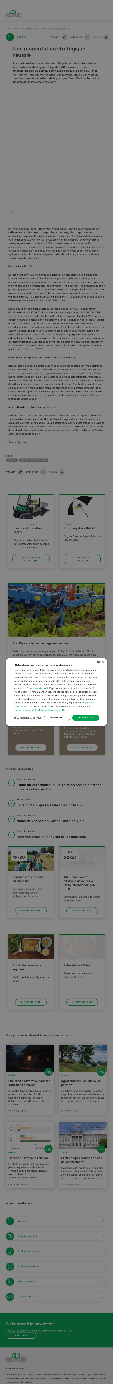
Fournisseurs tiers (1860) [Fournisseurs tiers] (39, 685)
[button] (27, 723)
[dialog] (56, 692)
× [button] (102, 659)
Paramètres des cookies (26, 706)
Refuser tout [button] (55, 715)
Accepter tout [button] (85, 715)
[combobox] (98, 659)
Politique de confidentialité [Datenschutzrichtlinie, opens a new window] (53, 706)
